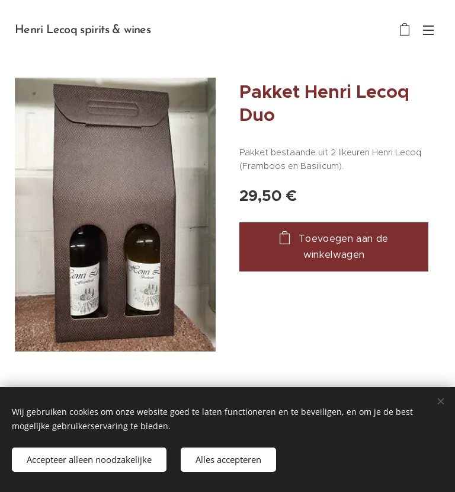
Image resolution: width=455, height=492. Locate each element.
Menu (428, 30)
